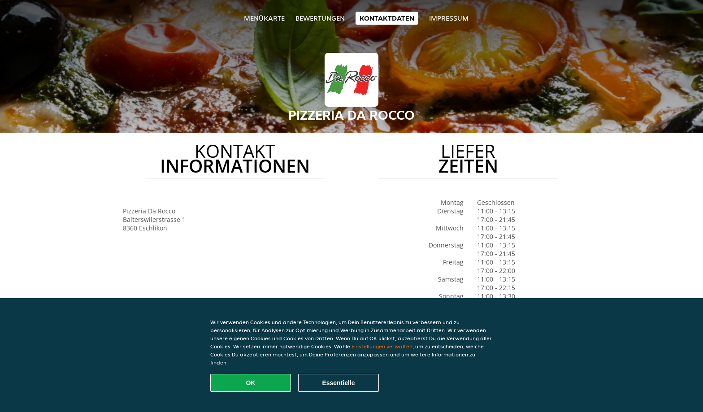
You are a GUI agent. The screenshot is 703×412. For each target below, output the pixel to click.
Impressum (449, 18)
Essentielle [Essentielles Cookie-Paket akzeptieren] (338, 382)
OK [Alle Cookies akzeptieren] (251, 382)
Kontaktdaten (387, 18)
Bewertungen (320, 18)
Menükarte (264, 18)
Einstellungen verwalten (382, 346)
